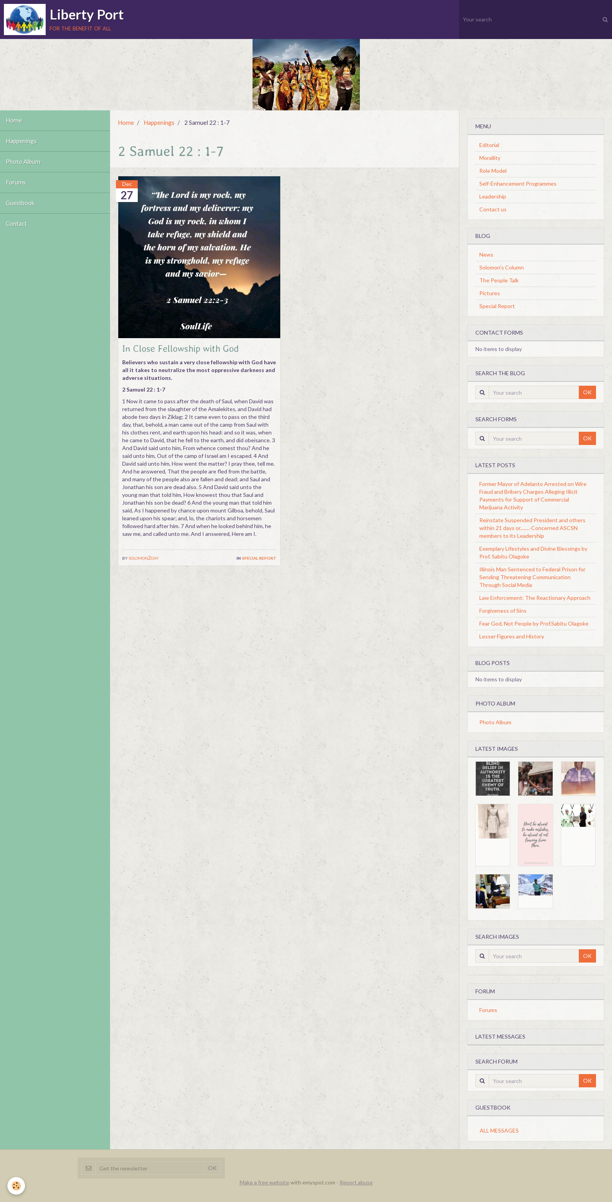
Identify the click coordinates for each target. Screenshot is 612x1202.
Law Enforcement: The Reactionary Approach (535, 597)
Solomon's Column (501, 267)
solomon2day (144, 557)
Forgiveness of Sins (503, 610)
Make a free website (264, 1182)
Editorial (489, 145)
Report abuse (356, 1182)
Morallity (489, 157)
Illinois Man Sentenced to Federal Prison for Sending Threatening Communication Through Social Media (532, 577)
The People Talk (499, 280)
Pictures (489, 293)
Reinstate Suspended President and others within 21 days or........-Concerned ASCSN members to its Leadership (532, 528)
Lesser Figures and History (511, 636)
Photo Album (23, 161)
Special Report (259, 557)
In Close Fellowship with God (180, 348)
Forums (16, 182)
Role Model (493, 170)
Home (14, 120)
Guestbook (20, 203)
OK (587, 392)
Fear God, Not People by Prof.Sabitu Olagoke (534, 623)
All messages (499, 1130)
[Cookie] (16, 1186)
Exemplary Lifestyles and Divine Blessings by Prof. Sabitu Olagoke (533, 552)
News (486, 254)
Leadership (492, 196)
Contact (16, 223)
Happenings (21, 141)
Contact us (493, 209)
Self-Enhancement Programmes (518, 183)
